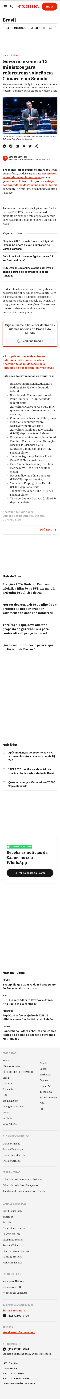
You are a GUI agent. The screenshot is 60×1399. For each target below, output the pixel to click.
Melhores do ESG (12, 1287)
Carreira (7, 1083)
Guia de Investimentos (15, 1155)
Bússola (7, 1222)
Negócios (7, 1118)
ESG (5, 1095)
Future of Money (48, 1097)
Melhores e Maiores (13, 1281)
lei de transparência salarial (19, 1383)
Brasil (9, 20)
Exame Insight (10, 1100)
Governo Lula (12, 519)
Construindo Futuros (14, 1228)
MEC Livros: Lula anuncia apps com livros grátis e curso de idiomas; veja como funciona (28, 271)
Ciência (44, 1103)
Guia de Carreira (12, 1160)
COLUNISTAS (10, 1123)
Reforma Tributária (13, 1245)
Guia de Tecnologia (13, 1149)
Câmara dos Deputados (18, 515)
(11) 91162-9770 (18, 1315)
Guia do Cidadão (14, 28)
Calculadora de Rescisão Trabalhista (22, 1179)
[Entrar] (49, 7)
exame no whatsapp (19, 846)
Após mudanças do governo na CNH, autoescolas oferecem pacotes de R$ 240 (31, 756)
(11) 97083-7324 (18, 1349)
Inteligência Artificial (14, 1106)
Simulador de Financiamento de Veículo (24, 1191)
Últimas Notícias (11, 1066)
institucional (11, 1363)
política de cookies (13, 1373)
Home (5, 55)
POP (42, 1109)
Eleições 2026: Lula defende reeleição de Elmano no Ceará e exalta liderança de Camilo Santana (28, 245)
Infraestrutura (40, 28)
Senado (39, 515)
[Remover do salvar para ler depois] (43, 146)
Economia (8, 1089)
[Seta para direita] (52, 27)
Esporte (44, 1080)
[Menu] (5, 6)
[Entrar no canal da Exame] (30, 873)
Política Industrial (12, 1262)
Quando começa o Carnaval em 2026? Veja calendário (31, 784)
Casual (43, 1068)
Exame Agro (46, 1086)
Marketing (45, 1074)
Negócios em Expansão (15, 1292)
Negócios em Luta (12, 1256)
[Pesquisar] (11, 6)
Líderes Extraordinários (16, 1251)
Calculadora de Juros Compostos (20, 1185)
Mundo (43, 1063)
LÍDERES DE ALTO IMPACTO (18, 1072)
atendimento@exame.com (19, 1332)
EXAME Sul (8, 1216)
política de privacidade (16, 1378)
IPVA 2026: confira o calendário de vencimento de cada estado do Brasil (31, 771)
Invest (6, 1112)
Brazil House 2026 (12, 1211)
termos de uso (10, 1368)
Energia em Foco (11, 1234)
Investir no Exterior (13, 1239)
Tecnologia (46, 1091)
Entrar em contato (14, 1310)
